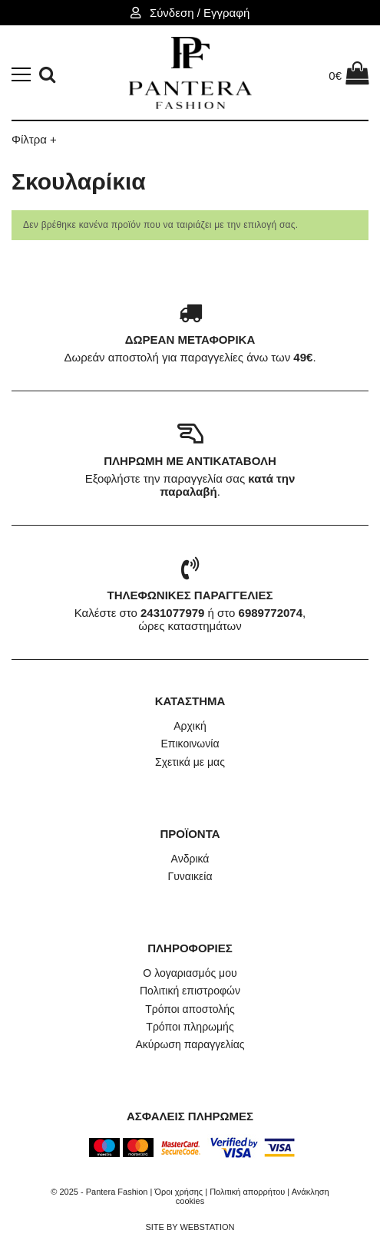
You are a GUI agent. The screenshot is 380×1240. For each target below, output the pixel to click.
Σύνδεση (173, 12)
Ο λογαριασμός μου (189, 973)
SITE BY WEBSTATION (189, 1227)
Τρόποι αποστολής (190, 1009)
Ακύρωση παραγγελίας (189, 1044)
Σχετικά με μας (190, 762)
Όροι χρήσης (178, 1191)
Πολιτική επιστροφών (190, 990)
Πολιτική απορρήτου (247, 1191)
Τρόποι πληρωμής (189, 1027)
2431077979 (172, 612)
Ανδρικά (190, 858)
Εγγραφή (226, 12)
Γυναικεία (189, 876)
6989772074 (270, 612)
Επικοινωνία (190, 743)
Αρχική (190, 726)
